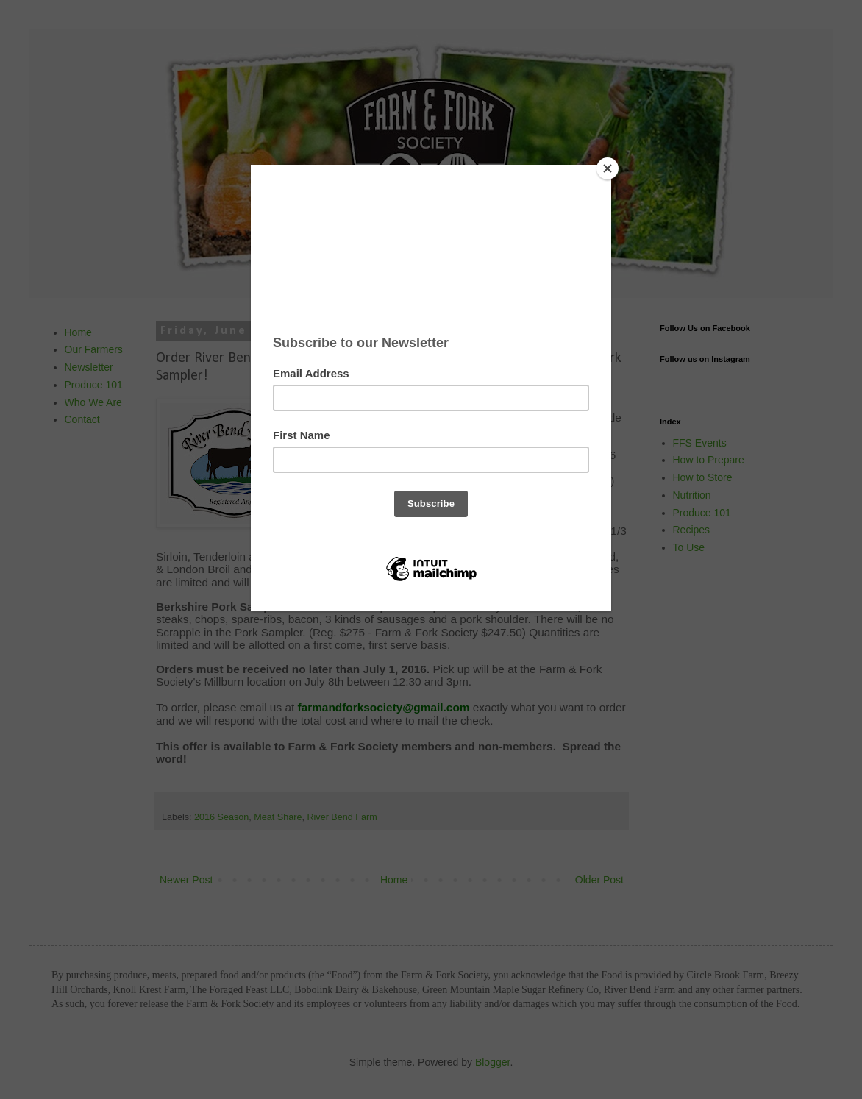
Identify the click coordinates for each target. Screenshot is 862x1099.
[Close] (607, 168)
